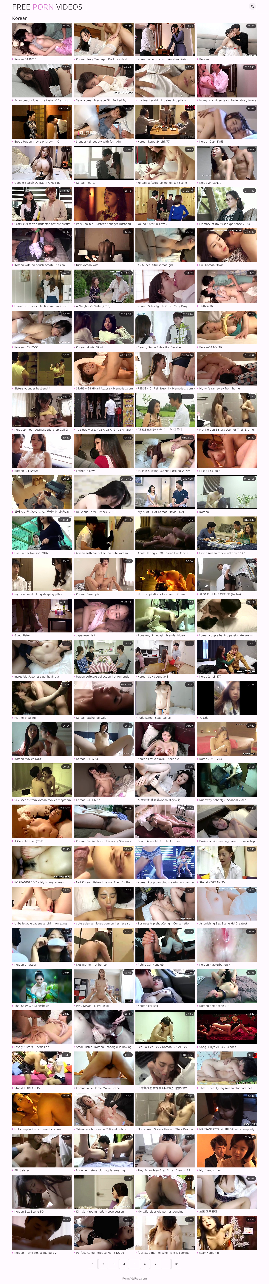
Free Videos (47, 6)
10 (176, 1264)
